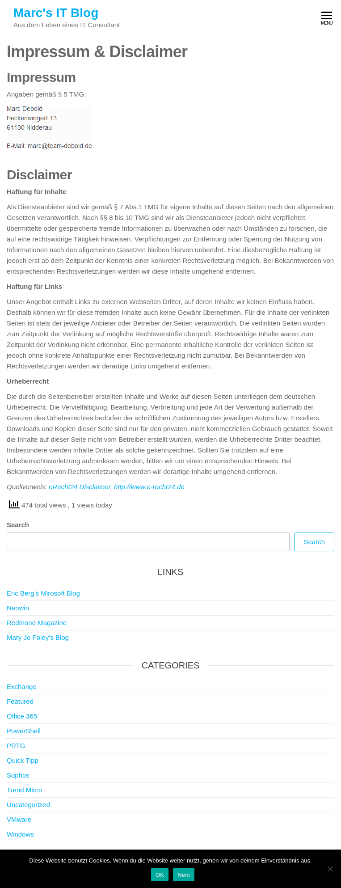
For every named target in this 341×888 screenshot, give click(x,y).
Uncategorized (28, 804)
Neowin (18, 608)
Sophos (18, 775)
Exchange (22, 686)
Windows (20, 834)
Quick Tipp (22, 760)
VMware (19, 819)
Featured (20, 701)
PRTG (16, 745)
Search (18, 525)
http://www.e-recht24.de (149, 487)
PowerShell (24, 731)
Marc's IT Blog (55, 13)
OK (160, 874)
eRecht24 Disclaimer (79, 487)
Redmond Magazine (37, 622)
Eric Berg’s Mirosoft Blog (43, 593)
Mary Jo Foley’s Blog (38, 637)
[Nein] (329, 868)
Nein (183, 874)
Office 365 (22, 716)
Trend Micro (24, 790)
